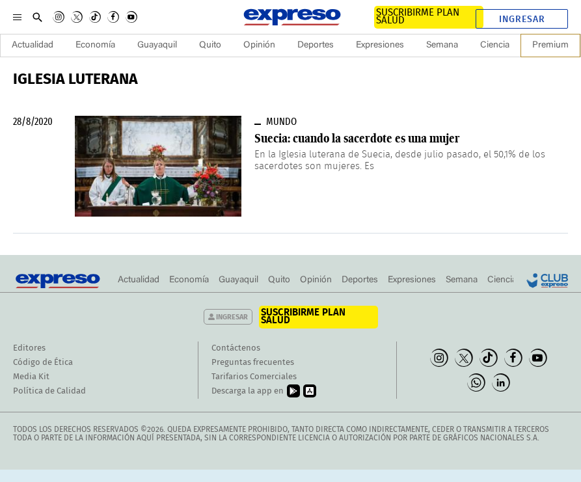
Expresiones (380, 45)
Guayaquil (157, 45)
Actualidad (32, 45)
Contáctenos (235, 348)
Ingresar (522, 19)
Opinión (259, 45)
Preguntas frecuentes (252, 362)
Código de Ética (43, 362)
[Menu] (17, 17)
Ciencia (494, 45)
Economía (95, 45)
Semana (442, 45)
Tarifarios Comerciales (254, 377)
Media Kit (31, 377)
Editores (29, 348)
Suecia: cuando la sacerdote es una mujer (357, 138)
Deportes (315, 45)
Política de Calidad (49, 391)
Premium (550, 45)
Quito (210, 45)
